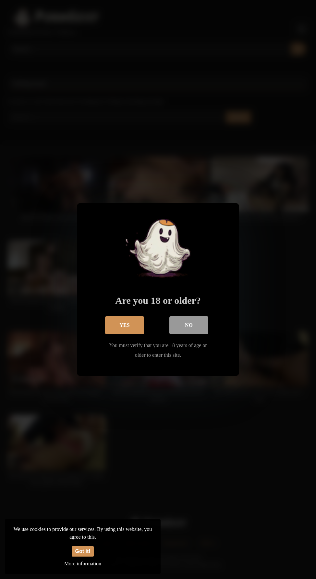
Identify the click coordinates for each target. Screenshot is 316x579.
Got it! (82, 551)
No (189, 325)
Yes (124, 325)
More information (82, 563)
